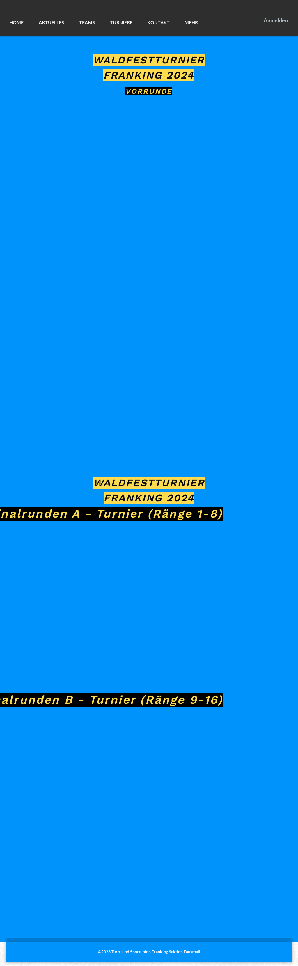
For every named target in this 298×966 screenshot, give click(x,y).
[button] (56, 22)
